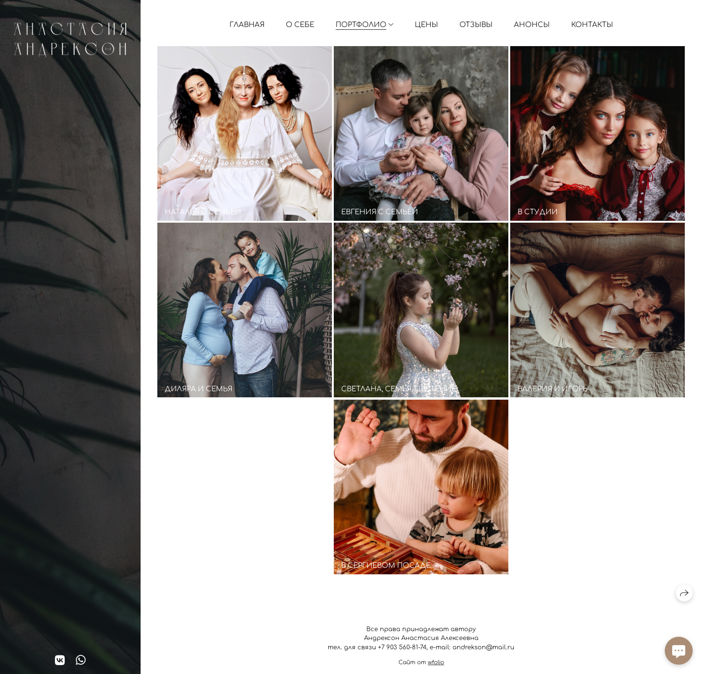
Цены (426, 25)
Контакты (592, 25)
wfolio (436, 662)
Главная (247, 25)
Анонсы (532, 25)
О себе (300, 25)
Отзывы (476, 25)
